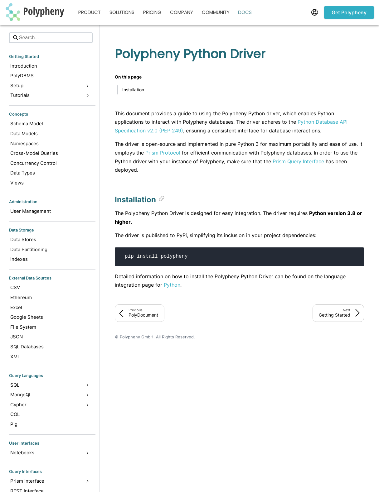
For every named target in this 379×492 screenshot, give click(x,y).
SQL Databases (27, 347)
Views (17, 183)
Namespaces (24, 143)
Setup (49, 85)
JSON (16, 337)
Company (181, 12)
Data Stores (23, 239)
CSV (15, 287)
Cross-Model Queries (34, 153)
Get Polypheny (349, 12)
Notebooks (49, 453)
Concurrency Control (33, 163)
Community (216, 12)
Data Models (24, 133)
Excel (16, 307)
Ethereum (21, 297)
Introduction (23, 66)
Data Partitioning (28, 249)
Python (172, 285)
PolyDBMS (22, 76)
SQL (49, 385)
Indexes (19, 259)
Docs (245, 12)
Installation (133, 89)
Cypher (49, 405)
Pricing (152, 12)
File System (23, 327)
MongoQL (49, 395)
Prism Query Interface (298, 161)
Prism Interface (49, 481)
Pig (13, 424)
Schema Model (26, 124)
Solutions (121, 12)
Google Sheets (26, 317)
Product (89, 12)
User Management (30, 211)
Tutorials (49, 95)
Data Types (22, 173)
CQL (15, 414)
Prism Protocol (162, 153)
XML (15, 357)
